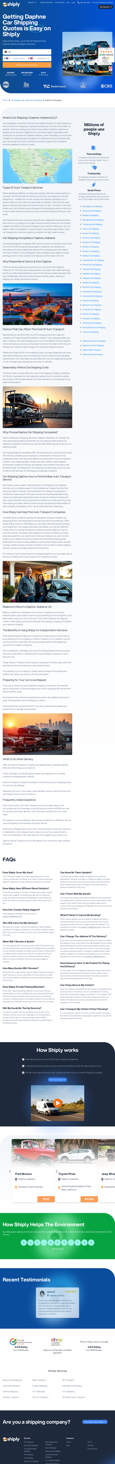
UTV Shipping (68, 1391)
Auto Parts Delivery (11, 1385)
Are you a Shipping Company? (102, 2)
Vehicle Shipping (10, 1391)
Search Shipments (46, 2)
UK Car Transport (40, 1397)
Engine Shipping (39, 1385)
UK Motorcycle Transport (73, 1397)
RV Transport (68, 1380)
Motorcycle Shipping (12, 1380)
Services (32, 2)
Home (5, 100)
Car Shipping (16, 100)
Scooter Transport (11, 1397)
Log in (73, 2)
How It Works (59, 2)
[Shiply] (12, 4)
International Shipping (72, 1385)
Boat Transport (39, 1380)
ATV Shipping (38, 1391)
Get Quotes (105, 7)
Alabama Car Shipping (33, 100)
